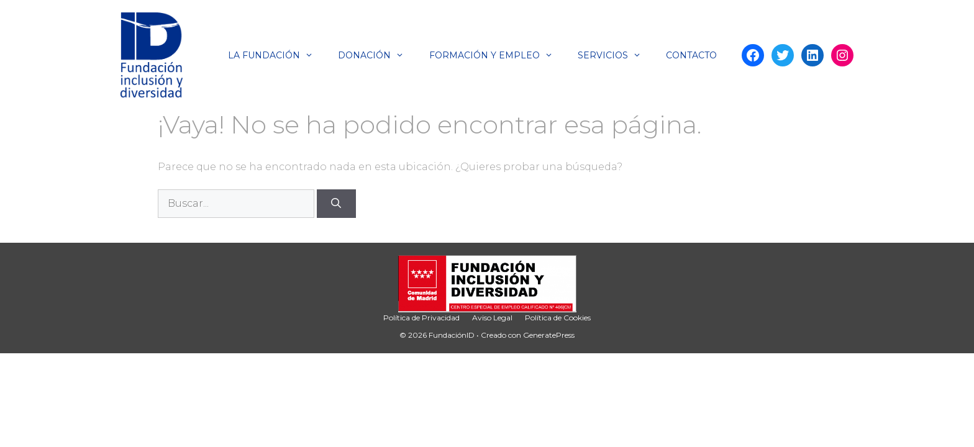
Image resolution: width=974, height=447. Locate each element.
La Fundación (276, 55)
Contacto (691, 55)
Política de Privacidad (421, 317)
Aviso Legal (492, 317)
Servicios (615, 55)
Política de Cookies (558, 317)
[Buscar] (336, 203)
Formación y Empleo (497, 55)
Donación (377, 55)
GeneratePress (549, 335)
